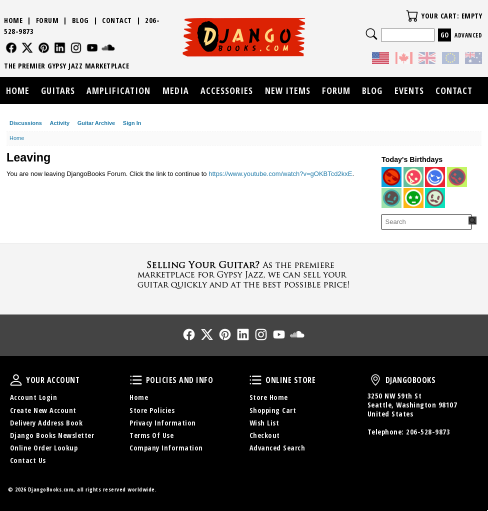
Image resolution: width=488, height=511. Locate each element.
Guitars (58, 90)
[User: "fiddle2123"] (392, 198)
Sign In (132, 123)
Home (13, 20)
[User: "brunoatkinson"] (414, 177)
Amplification (118, 90)
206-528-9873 (428, 431)
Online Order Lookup (44, 447)
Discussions (26, 123)
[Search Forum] (472, 220)
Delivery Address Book (46, 423)
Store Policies (152, 410)
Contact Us (28, 460)
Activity (60, 123)
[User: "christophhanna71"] (392, 177)
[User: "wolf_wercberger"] (457, 177)
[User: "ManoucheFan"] (435, 177)
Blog (80, 20)
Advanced (468, 35)
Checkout (265, 435)
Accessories (226, 90)
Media (175, 90)
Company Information (166, 447)
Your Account (16, 380)
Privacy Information (163, 423)
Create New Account (43, 410)
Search (372, 34)
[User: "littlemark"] (414, 198)
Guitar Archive (96, 123)
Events (409, 90)
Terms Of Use (152, 435)
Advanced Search (278, 447)
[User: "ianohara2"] (435, 198)
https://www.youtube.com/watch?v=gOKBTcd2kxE (280, 174)
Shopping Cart (273, 410)
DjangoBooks (376, 380)
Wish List (265, 423)
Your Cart (412, 16)
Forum (47, 20)
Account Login (34, 397)
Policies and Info (136, 380)
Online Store (256, 380)
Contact (117, 20)
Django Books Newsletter (52, 435)
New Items (287, 90)
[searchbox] (427, 222)
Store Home (269, 397)
